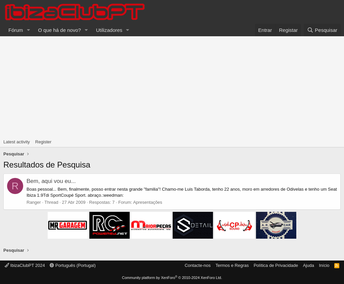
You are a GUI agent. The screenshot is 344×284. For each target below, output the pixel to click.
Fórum (15, 30)
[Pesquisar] (322, 30)
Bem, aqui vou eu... (51, 181)
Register (43, 141)
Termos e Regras (232, 265)
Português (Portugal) (73, 265)
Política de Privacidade (276, 265)
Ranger (34, 202)
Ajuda (308, 265)
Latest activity (16, 141)
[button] (28, 30)
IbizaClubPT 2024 (25, 265)
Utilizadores (109, 30)
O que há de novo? (59, 30)
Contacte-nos (198, 265)
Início (324, 265)
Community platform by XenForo (172, 278)
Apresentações (147, 202)
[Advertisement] (172, 87)
